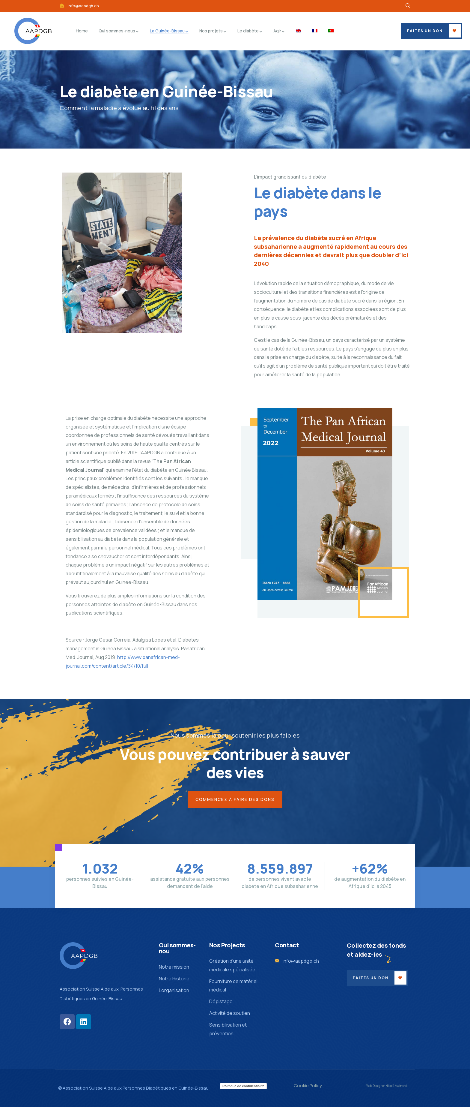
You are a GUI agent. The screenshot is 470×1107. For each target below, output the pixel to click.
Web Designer (375, 1086)
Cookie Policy (308, 1085)
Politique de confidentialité (243, 1086)
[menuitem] (298, 31)
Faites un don (425, 30)
